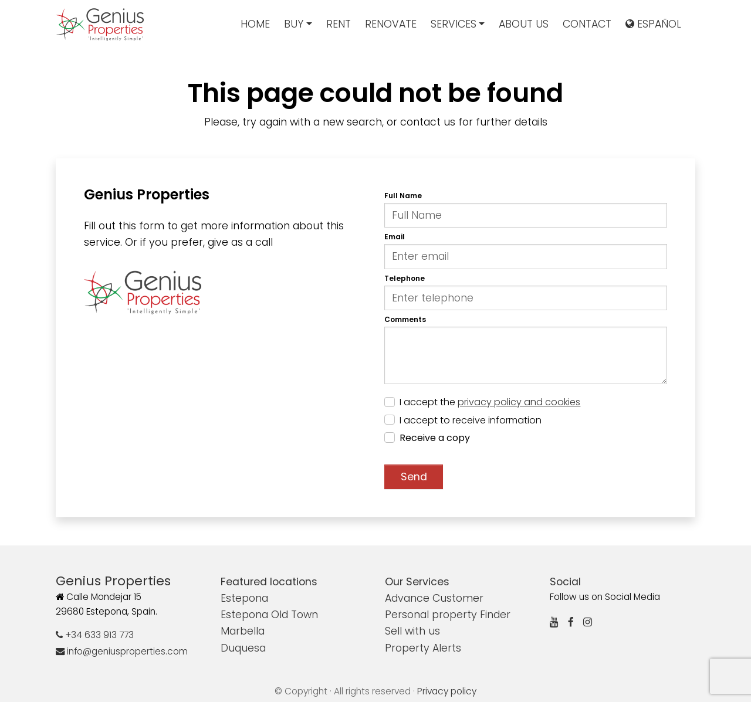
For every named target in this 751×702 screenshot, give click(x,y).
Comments (405, 319)
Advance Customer (434, 598)
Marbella (243, 631)
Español (653, 24)
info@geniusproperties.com (122, 651)
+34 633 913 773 (95, 635)
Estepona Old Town (269, 615)
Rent (338, 24)
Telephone (404, 278)
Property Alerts (423, 648)
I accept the (490, 402)
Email (394, 237)
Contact (587, 24)
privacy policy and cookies (519, 402)
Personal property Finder (447, 615)
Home (255, 24)
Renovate (391, 24)
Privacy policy (446, 691)
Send (414, 477)
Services (453, 24)
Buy (293, 24)
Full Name (403, 196)
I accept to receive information (471, 420)
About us (524, 24)
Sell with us (412, 631)
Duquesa (243, 648)
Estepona (244, 598)
